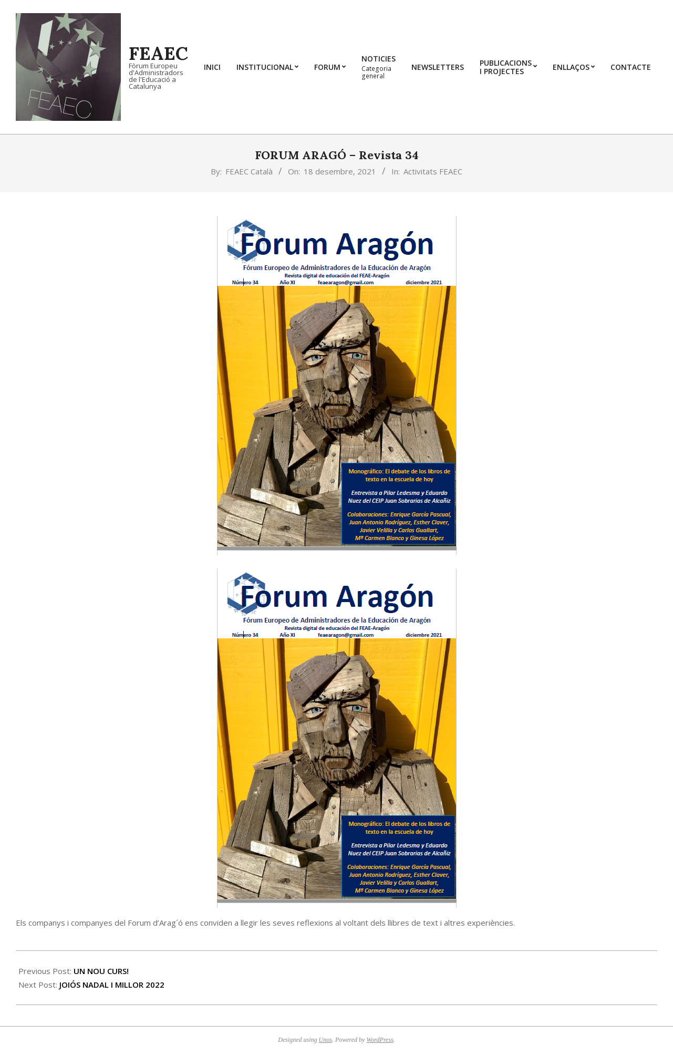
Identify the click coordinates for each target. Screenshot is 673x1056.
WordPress (379, 1039)
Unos (325, 1039)
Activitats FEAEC (432, 171)
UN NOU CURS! (101, 971)
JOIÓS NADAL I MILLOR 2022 (111, 984)
